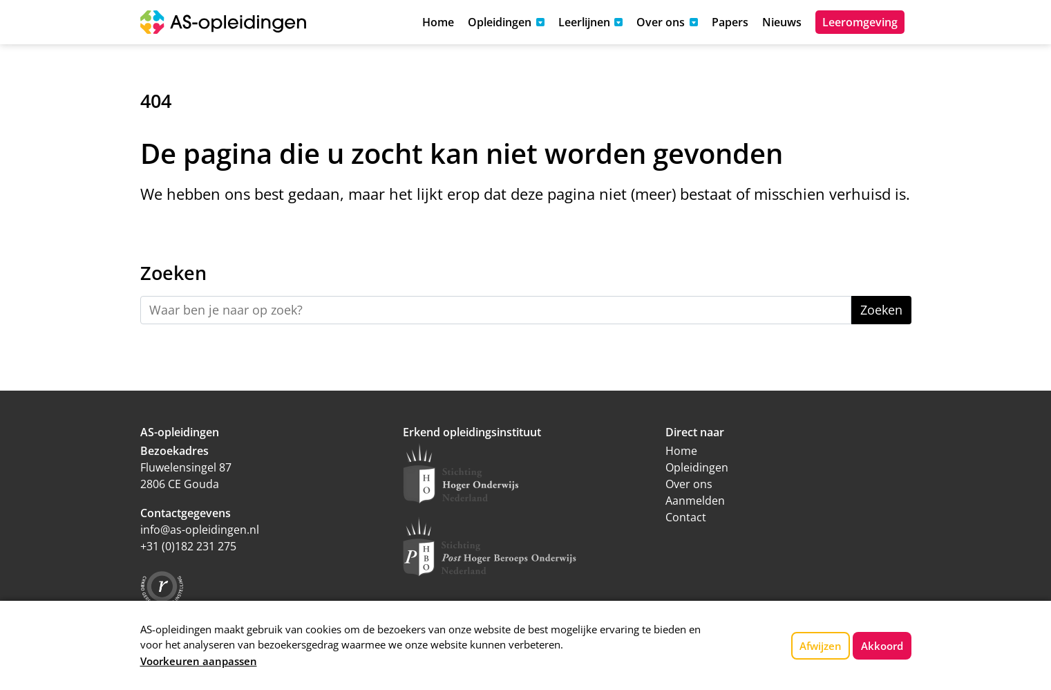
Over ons (688, 484)
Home (438, 22)
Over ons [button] (660, 22)
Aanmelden (695, 500)
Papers (730, 22)
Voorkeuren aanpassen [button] (198, 661)
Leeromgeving (860, 22)
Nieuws (782, 22)
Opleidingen (696, 467)
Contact (685, 517)
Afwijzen (820, 646)
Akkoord (882, 646)
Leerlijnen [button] (584, 22)
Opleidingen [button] (499, 22)
